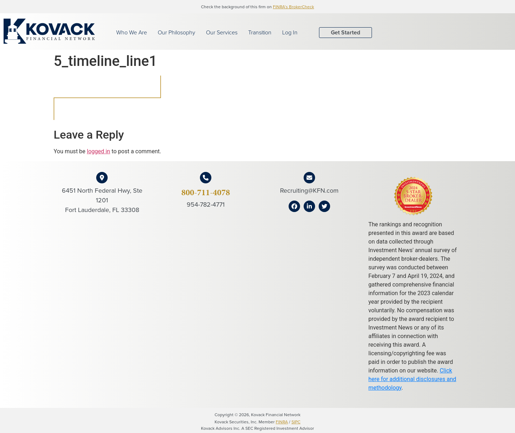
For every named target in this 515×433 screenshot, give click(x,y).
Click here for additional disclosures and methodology (412, 379)
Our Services (221, 32)
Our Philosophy (176, 32)
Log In (290, 32)
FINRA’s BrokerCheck (293, 7)
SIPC (295, 422)
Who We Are (131, 32)
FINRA (282, 422)
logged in (98, 151)
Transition (259, 32)
